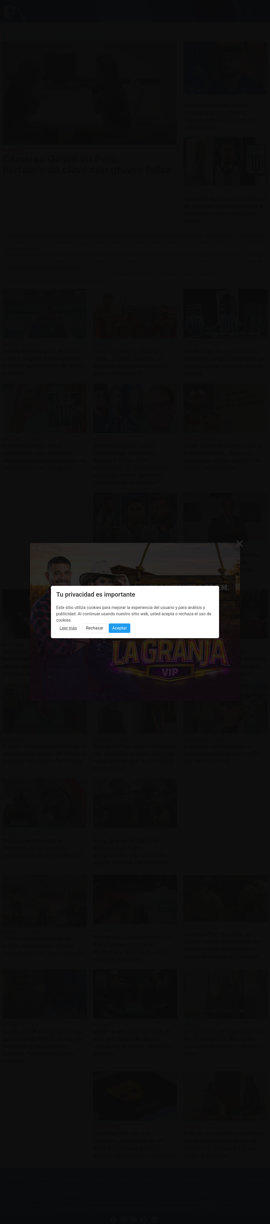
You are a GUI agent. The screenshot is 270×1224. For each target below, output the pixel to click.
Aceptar (119, 628)
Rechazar (94, 628)
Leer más (68, 628)
